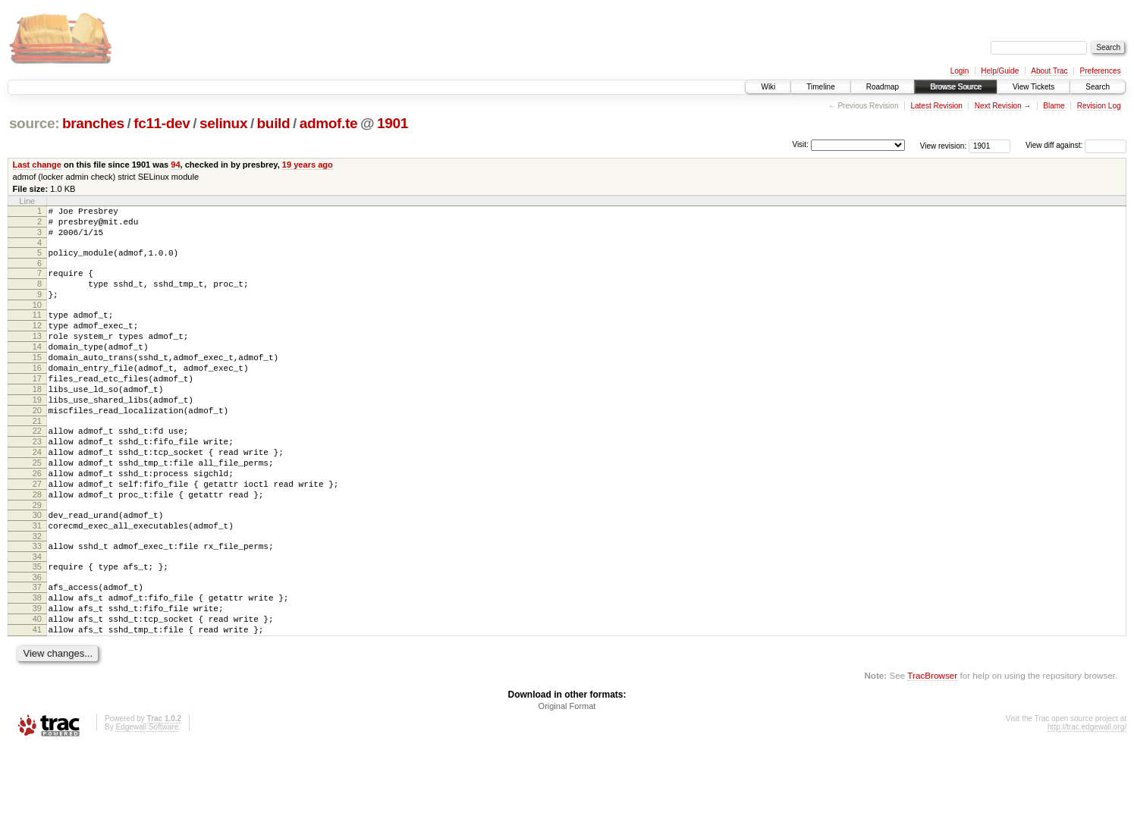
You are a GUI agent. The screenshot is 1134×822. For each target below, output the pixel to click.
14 (37, 369)
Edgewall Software (146, 802)
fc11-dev (162, 123)
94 (175, 164)
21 (37, 459)
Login (959, 71)
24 (37, 495)
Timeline (820, 87)
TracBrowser (932, 750)
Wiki (768, 87)
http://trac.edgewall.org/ (1087, 802)
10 (37, 320)
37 (37, 650)
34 (37, 618)
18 (37, 420)
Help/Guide (1000, 71)
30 (37, 569)
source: (34, 123)
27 (37, 533)
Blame (1053, 106)
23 (37, 482)
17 (37, 408)
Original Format (567, 781)
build (274, 123)
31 (37, 582)
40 (37, 689)
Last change (37, 164)
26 (37, 521)
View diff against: (1076, 145)
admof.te (328, 123)
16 (37, 395)
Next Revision (998, 106)
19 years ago (307, 164)
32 (37, 595)
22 (37, 469)
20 (37, 446)
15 (37, 382)
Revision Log (1099, 106)
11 (37, 330)
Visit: (800, 144)
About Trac (1049, 71)
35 (37, 627)
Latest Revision (936, 106)
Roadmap (882, 87)
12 (37, 343)
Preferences (1100, 71)
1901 (392, 123)
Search (1097, 87)
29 (37, 559)
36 (37, 640)
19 (37, 433)
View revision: (943, 145)
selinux (223, 123)
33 (37, 605)
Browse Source (956, 87)
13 (37, 356)
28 (37, 546)
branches (93, 123)
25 (37, 508)
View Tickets (1033, 87)
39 (37, 676)
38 (37, 663)
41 (37, 702)
